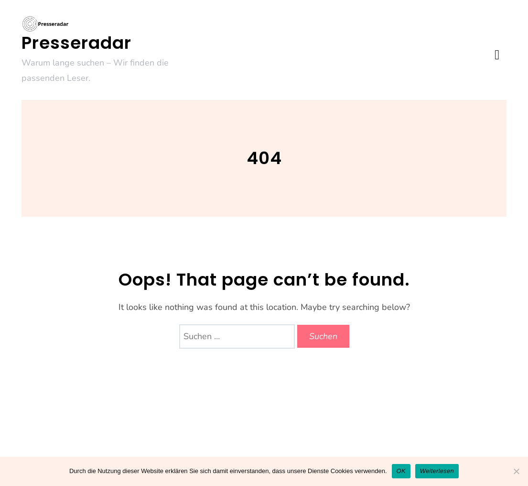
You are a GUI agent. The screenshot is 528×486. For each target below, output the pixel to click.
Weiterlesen (437, 471)
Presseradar (76, 43)
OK (401, 471)
